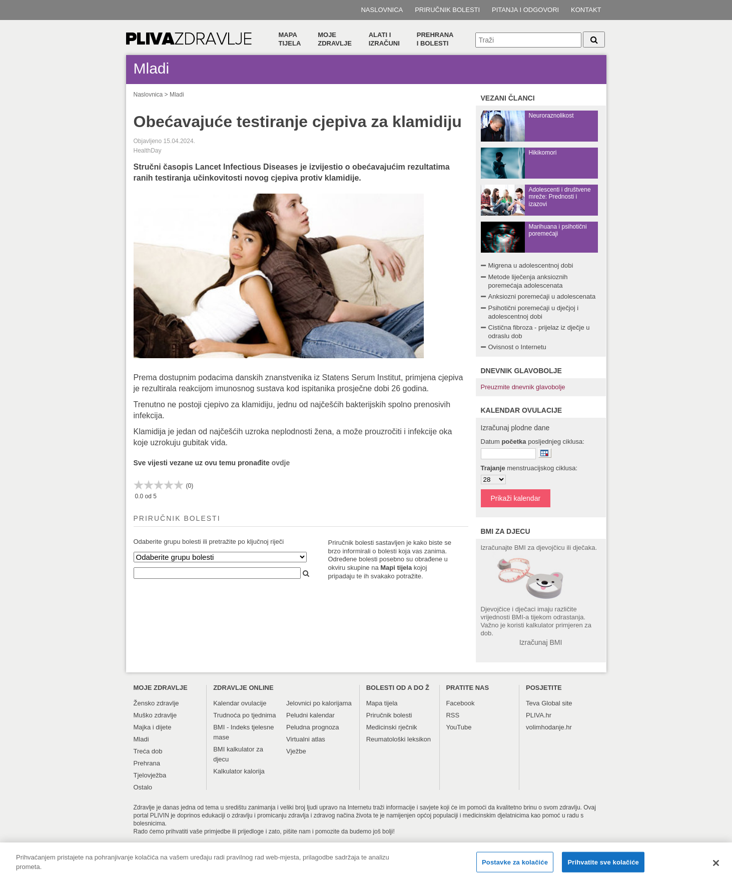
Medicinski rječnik (391, 727)
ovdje (281, 463)
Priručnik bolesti (447, 10)
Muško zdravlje (155, 715)
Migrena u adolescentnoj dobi (530, 265)
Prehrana (147, 763)
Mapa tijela (290, 39)
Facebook (460, 703)
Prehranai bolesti (435, 39)
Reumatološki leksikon (398, 739)
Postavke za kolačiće (515, 866)
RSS (452, 715)
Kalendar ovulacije (239, 703)
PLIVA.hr (538, 715)
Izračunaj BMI (540, 642)
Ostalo (143, 787)
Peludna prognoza (312, 727)
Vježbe (296, 751)
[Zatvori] (716, 868)
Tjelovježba (150, 775)
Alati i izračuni (384, 39)
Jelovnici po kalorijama (319, 703)
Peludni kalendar (310, 715)
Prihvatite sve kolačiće (602, 866)
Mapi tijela (396, 567)
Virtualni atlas (305, 739)
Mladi (177, 94)
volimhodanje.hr (549, 727)
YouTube (458, 727)
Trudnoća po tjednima (244, 715)
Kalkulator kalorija (239, 771)
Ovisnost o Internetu (517, 347)
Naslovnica (382, 10)
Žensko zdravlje (156, 703)
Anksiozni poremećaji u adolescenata (542, 296)
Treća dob (148, 751)
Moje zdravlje (335, 39)
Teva (532, 703)
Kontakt (586, 10)
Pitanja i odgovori (525, 10)
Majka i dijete (153, 727)
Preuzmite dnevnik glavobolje (523, 387)
